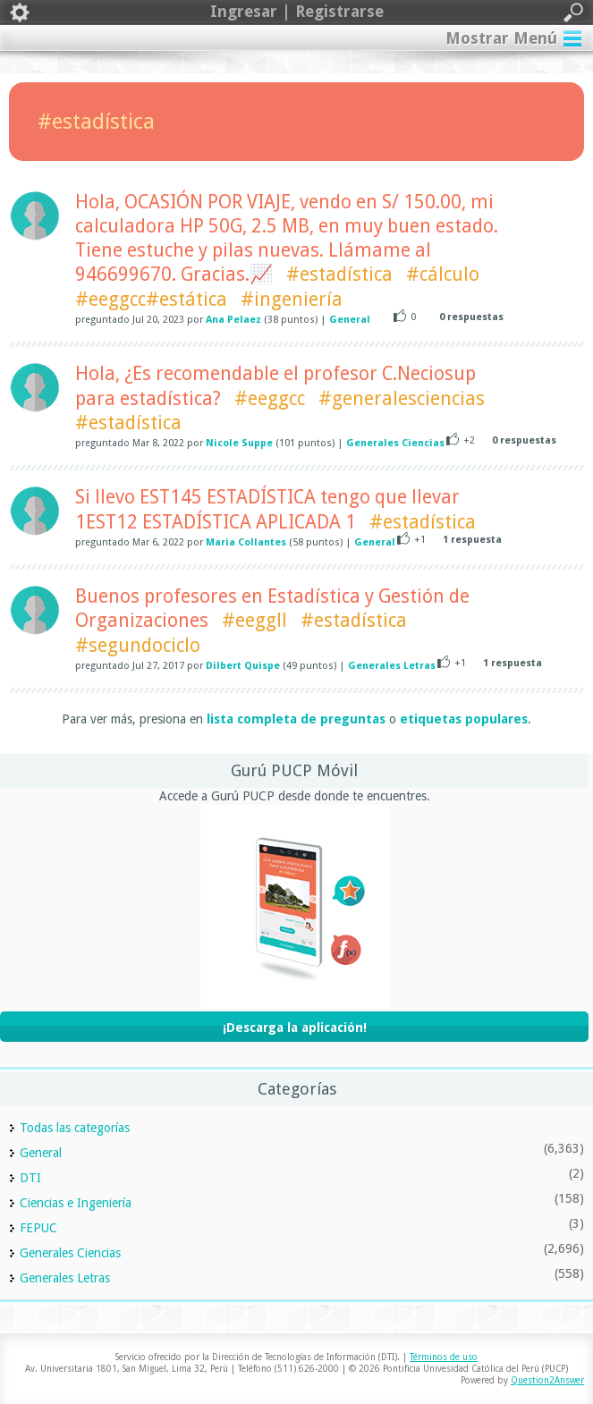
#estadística (339, 274)
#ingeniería (292, 299)
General (349, 320)
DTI (30, 1178)
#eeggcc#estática (151, 299)
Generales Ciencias (395, 443)
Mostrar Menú (501, 38)
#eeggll (254, 620)
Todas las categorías (75, 1128)
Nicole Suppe (239, 443)
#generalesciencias (401, 398)
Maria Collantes (246, 542)
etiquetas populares (464, 719)
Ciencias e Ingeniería (75, 1203)
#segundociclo (137, 645)
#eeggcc (269, 398)
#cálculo (442, 274)
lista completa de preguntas (296, 719)
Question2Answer (547, 1380)
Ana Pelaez (233, 320)
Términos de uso (444, 1357)
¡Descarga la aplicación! (295, 1027)
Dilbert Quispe (243, 666)
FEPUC (38, 1228)
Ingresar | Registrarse (296, 12)
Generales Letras (392, 666)
